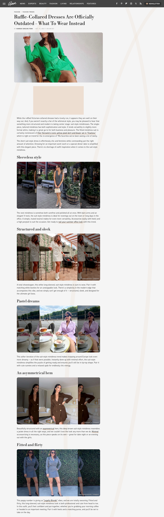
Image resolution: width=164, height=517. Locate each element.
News (22, 3)
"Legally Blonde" (50, 500)
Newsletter (153, 3)
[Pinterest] (121, 4)
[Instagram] (131, 4)
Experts (32, 3)
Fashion (53, 3)
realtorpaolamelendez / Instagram (89, 494)
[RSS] (140, 4)
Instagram (99, 80)
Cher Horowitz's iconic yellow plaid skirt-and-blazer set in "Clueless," (66, 133)
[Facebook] (117, 4)
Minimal (95, 431)
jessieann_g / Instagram (92, 422)
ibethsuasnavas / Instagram (90, 278)
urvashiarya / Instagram (92, 350)
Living (64, 3)
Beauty (43, 3)
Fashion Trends (28, 12)
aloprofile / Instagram (92, 207)
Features (91, 3)
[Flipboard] (126, 4)
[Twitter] (136, 4)
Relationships (77, 3)
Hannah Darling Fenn (24, 29)
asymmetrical (48, 428)
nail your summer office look (70, 221)
